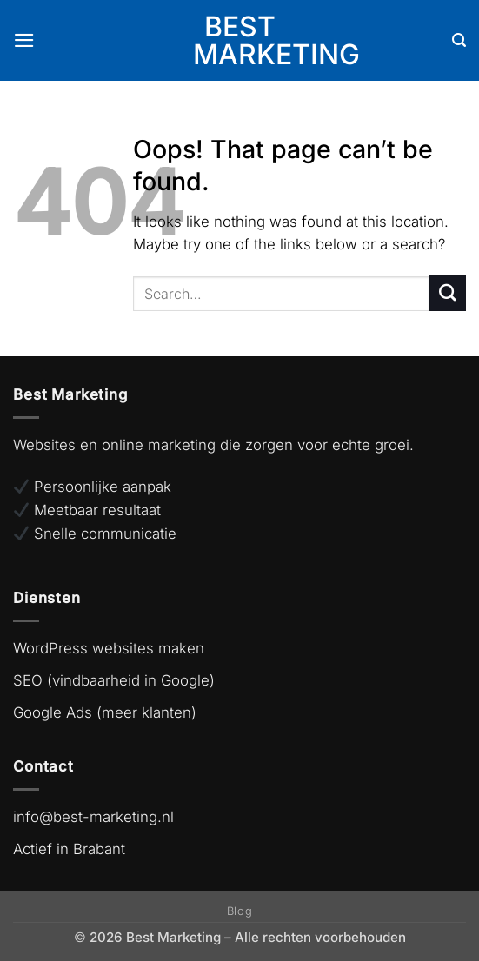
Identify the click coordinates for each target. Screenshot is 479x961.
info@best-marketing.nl (93, 816)
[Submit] (447, 293)
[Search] (459, 40)
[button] (24, 40)
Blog (240, 911)
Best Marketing (239, 41)
